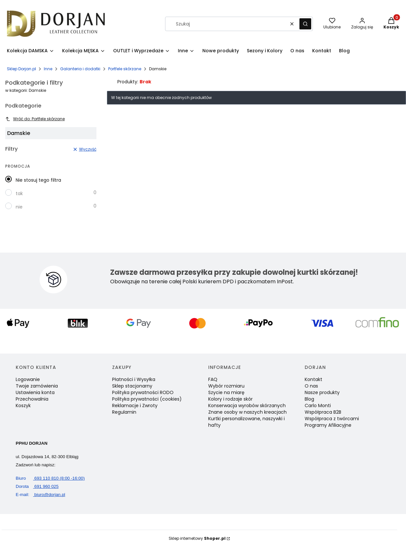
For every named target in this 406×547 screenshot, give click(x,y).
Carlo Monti (318, 405)
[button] (305, 23)
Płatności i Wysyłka (133, 379)
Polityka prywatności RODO (143, 392)
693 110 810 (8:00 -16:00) (50, 478)
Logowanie (28, 379)
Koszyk (23, 405)
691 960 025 (37, 486)
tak (19, 193)
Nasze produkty (322, 392)
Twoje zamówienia (37, 386)
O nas (311, 386)
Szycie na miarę (226, 392)
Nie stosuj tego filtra (38, 180)
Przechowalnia (32, 399)
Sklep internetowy (197, 538)
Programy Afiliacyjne (328, 425)
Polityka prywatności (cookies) (147, 399)
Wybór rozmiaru (226, 386)
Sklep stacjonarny (132, 386)
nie (19, 207)
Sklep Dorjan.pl (21, 69)
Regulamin (124, 412)
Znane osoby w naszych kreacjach (247, 412)
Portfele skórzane (124, 69)
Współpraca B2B (323, 412)
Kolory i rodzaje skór (230, 399)
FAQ (212, 379)
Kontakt (313, 379)
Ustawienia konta (35, 392)
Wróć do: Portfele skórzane (35, 119)
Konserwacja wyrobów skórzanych (247, 405)
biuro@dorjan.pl (40, 494)
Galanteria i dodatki (80, 69)
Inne (48, 69)
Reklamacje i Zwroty (135, 405)
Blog (309, 399)
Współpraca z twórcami (332, 418)
